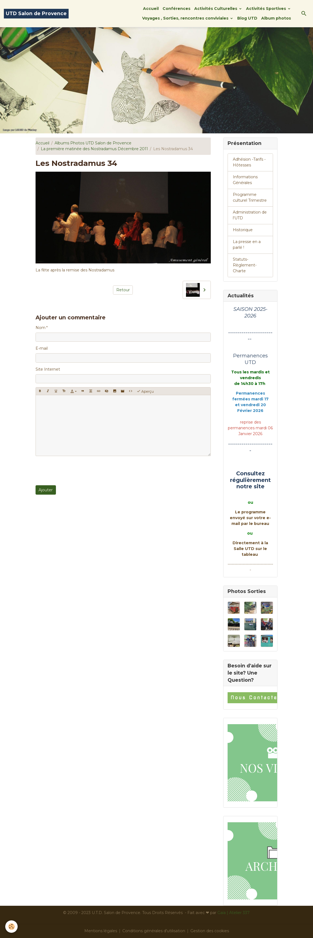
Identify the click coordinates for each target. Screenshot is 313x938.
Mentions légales (100, 930)
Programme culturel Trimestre (250, 197)
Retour (123, 289)
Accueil (151, 8)
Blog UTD (247, 18)
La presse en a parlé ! (247, 244)
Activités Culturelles (216, 8)
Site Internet (48, 369)
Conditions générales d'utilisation (153, 930)
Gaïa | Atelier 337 (233, 912)
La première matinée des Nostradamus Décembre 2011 (94, 148)
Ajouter (46, 489)
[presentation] (77, 470)
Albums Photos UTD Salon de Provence (93, 143)
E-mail (42, 348)
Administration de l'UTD (250, 215)
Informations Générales (245, 179)
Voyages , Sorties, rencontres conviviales (186, 18)
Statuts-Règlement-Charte (245, 265)
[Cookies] (12, 926)
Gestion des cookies (209, 930)
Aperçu (145, 391)
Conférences (176, 8)
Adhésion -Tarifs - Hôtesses (249, 162)
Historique (243, 229)
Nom (40, 327)
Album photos (276, 18)
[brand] (36, 13)
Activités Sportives (266, 8)
